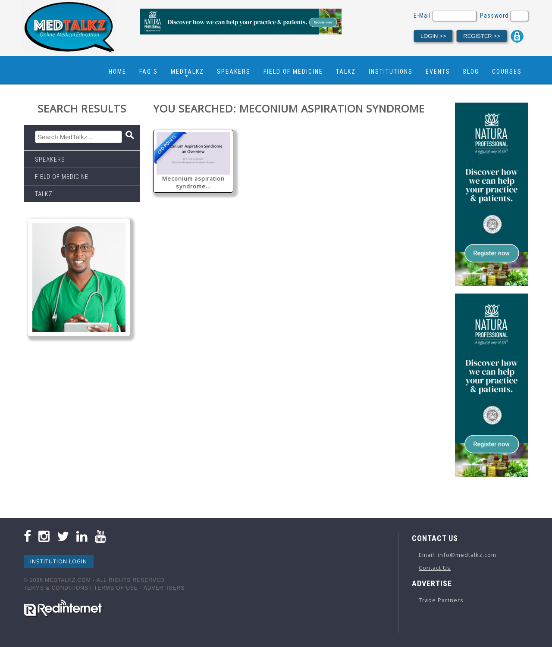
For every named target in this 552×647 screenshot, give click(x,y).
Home (117, 71)
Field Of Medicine (293, 71)
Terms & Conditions (56, 588)
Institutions (391, 71)
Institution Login (58, 561)
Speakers (234, 71)
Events (438, 71)
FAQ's (148, 71)
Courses (507, 71)
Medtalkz (187, 71)
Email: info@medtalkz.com (457, 555)
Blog (471, 71)
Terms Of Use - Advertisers (139, 588)
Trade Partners (441, 600)
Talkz (346, 71)
